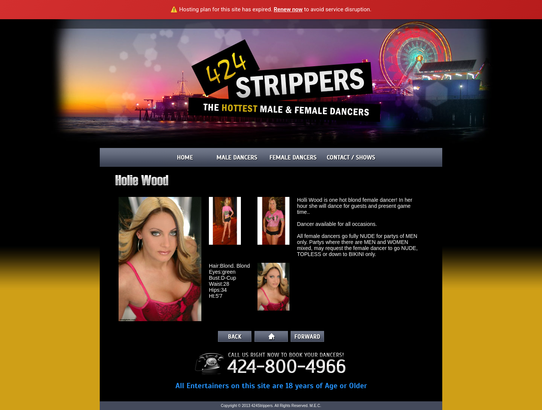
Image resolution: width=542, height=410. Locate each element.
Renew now (288, 9)
